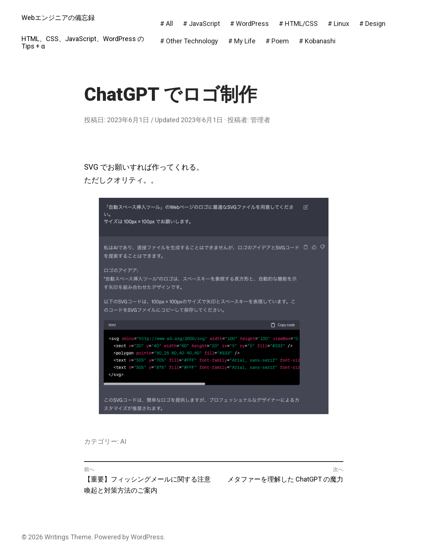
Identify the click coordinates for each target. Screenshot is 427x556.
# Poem (277, 41)
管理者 (260, 120)
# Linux (338, 23)
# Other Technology (189, 41)
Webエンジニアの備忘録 (58, 17)
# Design (372, 23)
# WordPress (249, 23)
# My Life (242, 41)
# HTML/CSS (298, 23)
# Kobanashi (317, 41)
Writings (56, 537)
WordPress (147, 537)
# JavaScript (201, 23)
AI (123, 441)
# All (166, 23)
